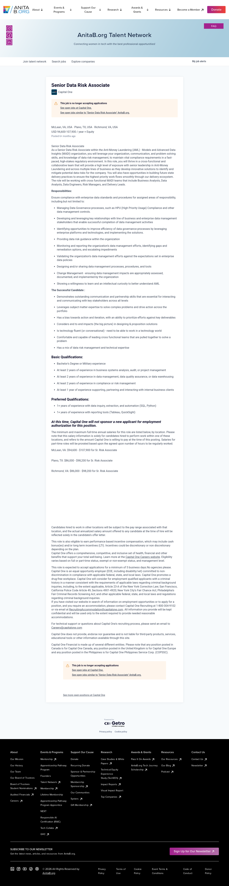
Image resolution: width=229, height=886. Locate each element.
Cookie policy (121, 732)
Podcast (167, 771)
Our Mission (17, 759)
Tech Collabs (49, 828)
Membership (49, 788)
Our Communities (80, 792)
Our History (16, 765)
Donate (75, 759)
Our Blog (168, 765)
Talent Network (50, 782)
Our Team (15, 771)
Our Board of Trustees (22, 777)
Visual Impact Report (112, 790)
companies (83, 61)
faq (213, 26)
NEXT (43, 811)
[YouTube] (25, 869)
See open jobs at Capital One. (76, 108)
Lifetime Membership (51, 794)
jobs (59, 61)
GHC (45, 834)
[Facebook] (9, 35)
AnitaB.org (49, 873)
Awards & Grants (140, 10)
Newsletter (199, 765)
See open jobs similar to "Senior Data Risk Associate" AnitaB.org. (95, 112)
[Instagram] (9, 28)
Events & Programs (63, 10)
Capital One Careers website (143, 557)
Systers (77, 798)
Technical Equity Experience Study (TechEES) (111, 774)
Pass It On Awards (143, 759)
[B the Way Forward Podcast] (37, 869)
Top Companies (111, 796)
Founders (45, 776)
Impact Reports (111, 784)
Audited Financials (22, 794)
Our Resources (171, 759)
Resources (163, 9)
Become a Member (190, 10)
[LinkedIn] (9, 42)
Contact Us (199, 759)
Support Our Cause (91, 10)
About (37, 9)
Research (115, 9)
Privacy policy (105, 732)
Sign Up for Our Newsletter (194, 851)
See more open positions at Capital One (84, 695)
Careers (16, 800)
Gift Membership (82, 805)
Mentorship (48, 759)
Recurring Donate (80, 765)
